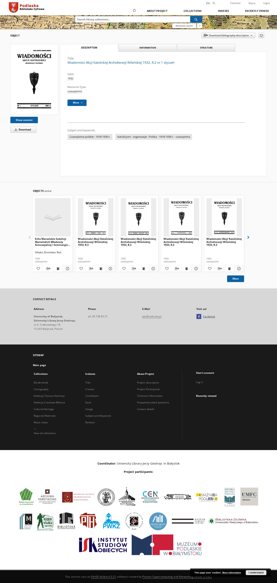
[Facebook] (198, 317)
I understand (256, 572)
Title (87, 382)
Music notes (41, 422)
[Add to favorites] (261, 35)
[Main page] (134, 10)
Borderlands (41, 382)
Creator (89, 389)
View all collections (45, 433)
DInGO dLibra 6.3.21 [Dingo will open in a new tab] (103, 576)
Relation (90, 422)
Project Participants (148, 389)
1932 (70, 78)
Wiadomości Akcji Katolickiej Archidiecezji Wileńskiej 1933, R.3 (95, 241)
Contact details (146, 409)
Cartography (41, 389)
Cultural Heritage (44, 409)
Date (88, 402)
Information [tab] (147, 47)
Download (22, 129)
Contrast (235, 3)
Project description (148, 382)
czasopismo (74, 91)
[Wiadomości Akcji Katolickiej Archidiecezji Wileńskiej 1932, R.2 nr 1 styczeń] (34, 79)
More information (231, 572)
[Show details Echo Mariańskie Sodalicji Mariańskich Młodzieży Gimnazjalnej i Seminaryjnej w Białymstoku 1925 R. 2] (67, 268)
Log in (199, 382)
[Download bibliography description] (48, 268)
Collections (193, 11)
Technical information (150, 396)
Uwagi (89, 409)
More (235, 278)
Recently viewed (257, 11)
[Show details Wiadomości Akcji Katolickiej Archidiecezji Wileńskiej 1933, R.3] (110, 268)
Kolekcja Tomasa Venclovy (49, 396)
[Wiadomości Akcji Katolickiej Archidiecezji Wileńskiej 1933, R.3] (95, 217)
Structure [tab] (206, 47)
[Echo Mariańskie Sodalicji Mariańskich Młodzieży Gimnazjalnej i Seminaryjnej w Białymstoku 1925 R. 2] (52, 217)
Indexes (223, 11)
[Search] (196, 19)
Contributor (92, 396)
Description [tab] (89, 47)
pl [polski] (214, 3)
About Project (157, 11)
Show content (24, 120)
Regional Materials (45, 415)
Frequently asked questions (153, 402)
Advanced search (184, 25)
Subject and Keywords (98, 415)
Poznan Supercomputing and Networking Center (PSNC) (177, 576)
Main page (39, 365)
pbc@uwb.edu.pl (151, 316)
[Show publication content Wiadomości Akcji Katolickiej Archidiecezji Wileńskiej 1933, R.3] (101, 268)
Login (266, 3)
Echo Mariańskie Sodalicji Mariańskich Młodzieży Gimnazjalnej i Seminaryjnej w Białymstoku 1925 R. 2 (52, 241)
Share (251, 3)
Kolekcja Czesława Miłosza (49, 402)
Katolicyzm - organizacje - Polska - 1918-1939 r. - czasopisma (153, 137)
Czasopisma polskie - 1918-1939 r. (90, 137)
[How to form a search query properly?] (199, 25)
